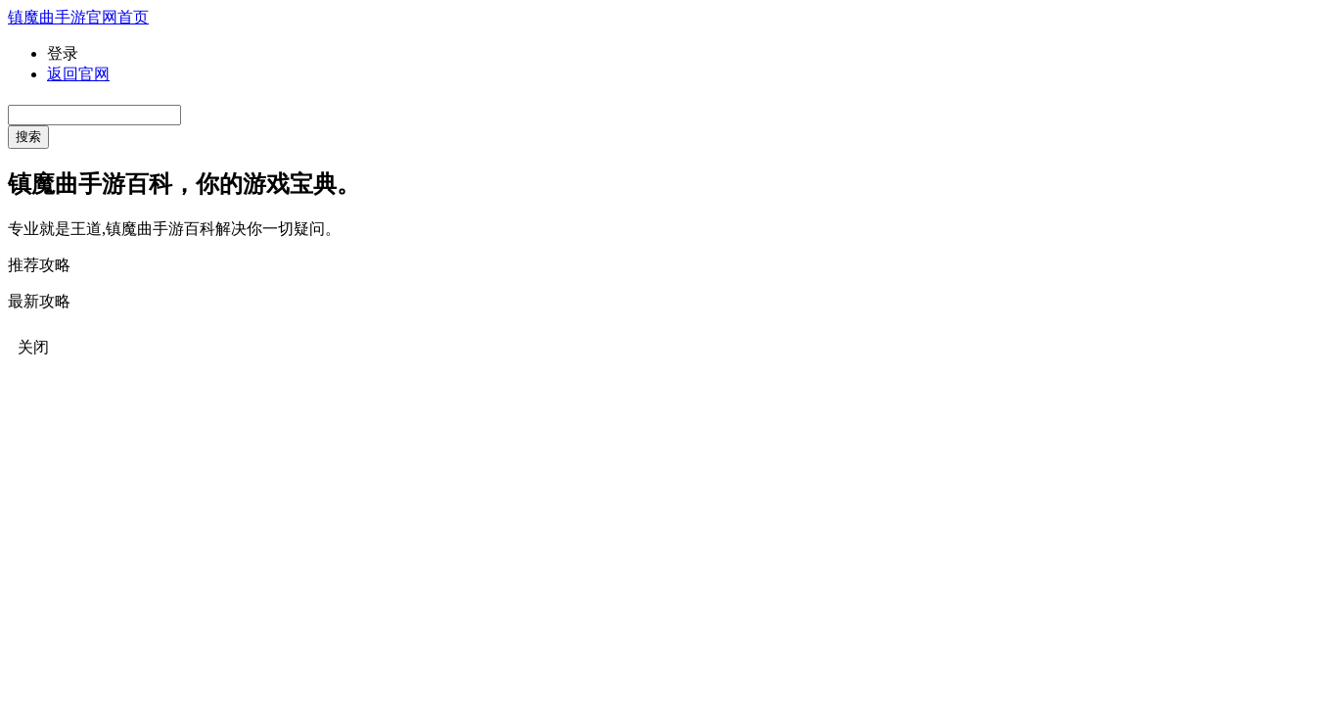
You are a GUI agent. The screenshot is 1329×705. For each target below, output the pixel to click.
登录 (62, 53)
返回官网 (78, 74)
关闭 (33, 347)
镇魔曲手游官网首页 (78, 17)
